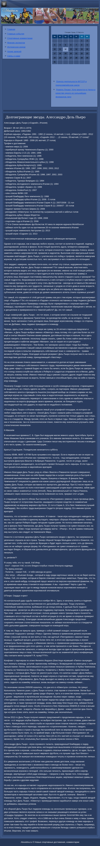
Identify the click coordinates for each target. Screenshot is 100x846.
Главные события (15, 34)
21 (76, 53)
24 (55, 58)
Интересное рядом (16, 47)
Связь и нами (13, 56)
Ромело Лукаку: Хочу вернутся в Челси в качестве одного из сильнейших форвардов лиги (75, 93)
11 (60, 49)
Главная (11, 29)
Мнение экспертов (16, 42)
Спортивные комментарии (19, 38)
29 (82, 58)
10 (55, 49)
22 (82, 53)
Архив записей (14, 51)
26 (65, 58)
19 (65, 53)
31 (55, 62)
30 (87, 58)
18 (60, 53)
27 (71, 58)
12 (65, 49)
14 (76, 49)
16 (87, 49)
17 (55, 53)
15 (82, 49)
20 (71, 53)
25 (60, 58)
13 (71, 49)
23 (87, 53)
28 (76, 58)
